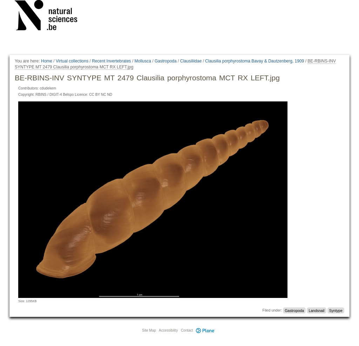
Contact (187, 330)
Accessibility (168, 330)
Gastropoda (166, 61)
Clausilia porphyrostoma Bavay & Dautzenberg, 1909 (254, 61)
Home (46, 61)
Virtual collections (72, 61)
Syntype (336, 310)
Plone (205, 330)
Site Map (149, 330)
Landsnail (316, 310)
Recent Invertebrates (111, 61)
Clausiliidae (191, 61)
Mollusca (143, 61)
